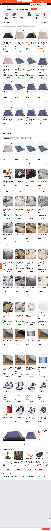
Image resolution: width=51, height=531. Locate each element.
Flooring (7, 6)
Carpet (9, 6)
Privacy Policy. (33, 11)
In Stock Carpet (13, 6)
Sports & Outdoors (36, 18)
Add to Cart (8, 51)
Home (4, 6)
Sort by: (42, 22)
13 (33, 444)
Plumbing (44, 17)
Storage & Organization (6, 18)
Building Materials (21, 18)
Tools (29, 17)
